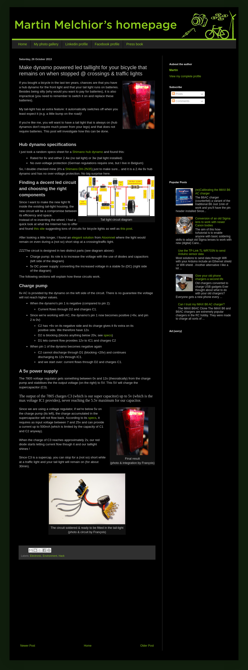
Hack (62, 555)
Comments (180, 101)
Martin (173, 70)
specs (108, 335)
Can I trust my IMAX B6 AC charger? (201, 304)
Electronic (35, 555)
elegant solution (83, 237)
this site (39, 228)
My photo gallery (46, 44)
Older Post (147, 645)
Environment (50, 555)
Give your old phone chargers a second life (209, 277)
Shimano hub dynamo (87, 152)
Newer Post (27, 645)
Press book (134, 44)
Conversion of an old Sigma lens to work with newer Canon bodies (212, 222)
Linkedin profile (76, 44)
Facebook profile (107, 44)
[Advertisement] (88, 605)
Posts (177, 94)
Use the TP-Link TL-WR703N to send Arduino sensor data (201, 252)
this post (126, 228)
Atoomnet (108, 237)
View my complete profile (185, 76)
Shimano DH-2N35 (78, 169)
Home (22, 44)
